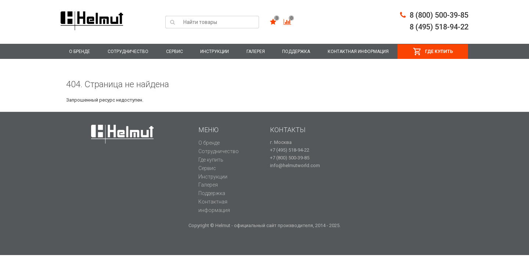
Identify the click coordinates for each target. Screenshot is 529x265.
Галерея (255, 51)
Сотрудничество (128, 51)
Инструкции (214, 51)
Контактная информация (358, 51)
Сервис (174, 51)
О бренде (79, 51)
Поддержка (296, 51)
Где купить (439, 51)
